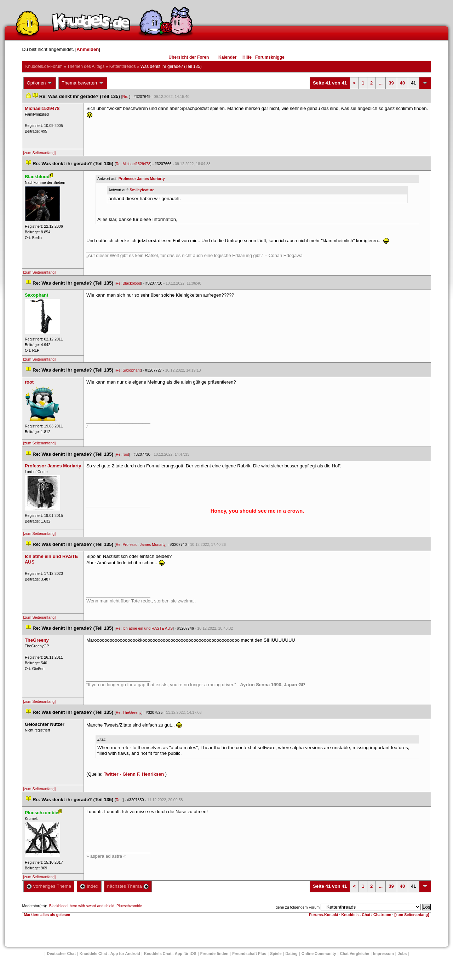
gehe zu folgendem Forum (298, 907)
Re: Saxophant (128, 370)
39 (391, 83)
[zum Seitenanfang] (39, 153)
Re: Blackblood (128, 283)
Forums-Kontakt (323, 915)
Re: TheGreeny (129, 712)
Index (89, 886)
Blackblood (58, 906)
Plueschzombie (129, 906)
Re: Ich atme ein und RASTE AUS (144, 628)
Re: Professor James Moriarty (141, 544)
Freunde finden (214, 953)
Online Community (319, 953)
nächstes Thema (128, 886)
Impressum (383, 953)
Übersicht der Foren (188, 57)
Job (402, 953)
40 (402, 83)
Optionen (40, 83)
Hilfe (247, 57)
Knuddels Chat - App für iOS (170, 953)
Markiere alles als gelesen (47, 915)
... (381, 83)
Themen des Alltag (85, 66)
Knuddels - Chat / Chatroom (366, 915)
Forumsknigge (270, 57)
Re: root (122, 454)
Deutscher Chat (61, 953)
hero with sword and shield (92, 906)
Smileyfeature (142, 190)
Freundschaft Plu (249, 953)
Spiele (275, 953)
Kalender (227, 57)
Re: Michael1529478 (133, 164)
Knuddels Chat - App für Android (110, 953)
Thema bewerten (83, 83)
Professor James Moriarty (142, 178)
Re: (126, 96)
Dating (292, 953)
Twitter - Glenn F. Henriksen (134, 774)
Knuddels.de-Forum (43, 66)
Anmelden (87, 49)
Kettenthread (122, 66)
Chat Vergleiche (354, 953)
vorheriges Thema (49, 886)
